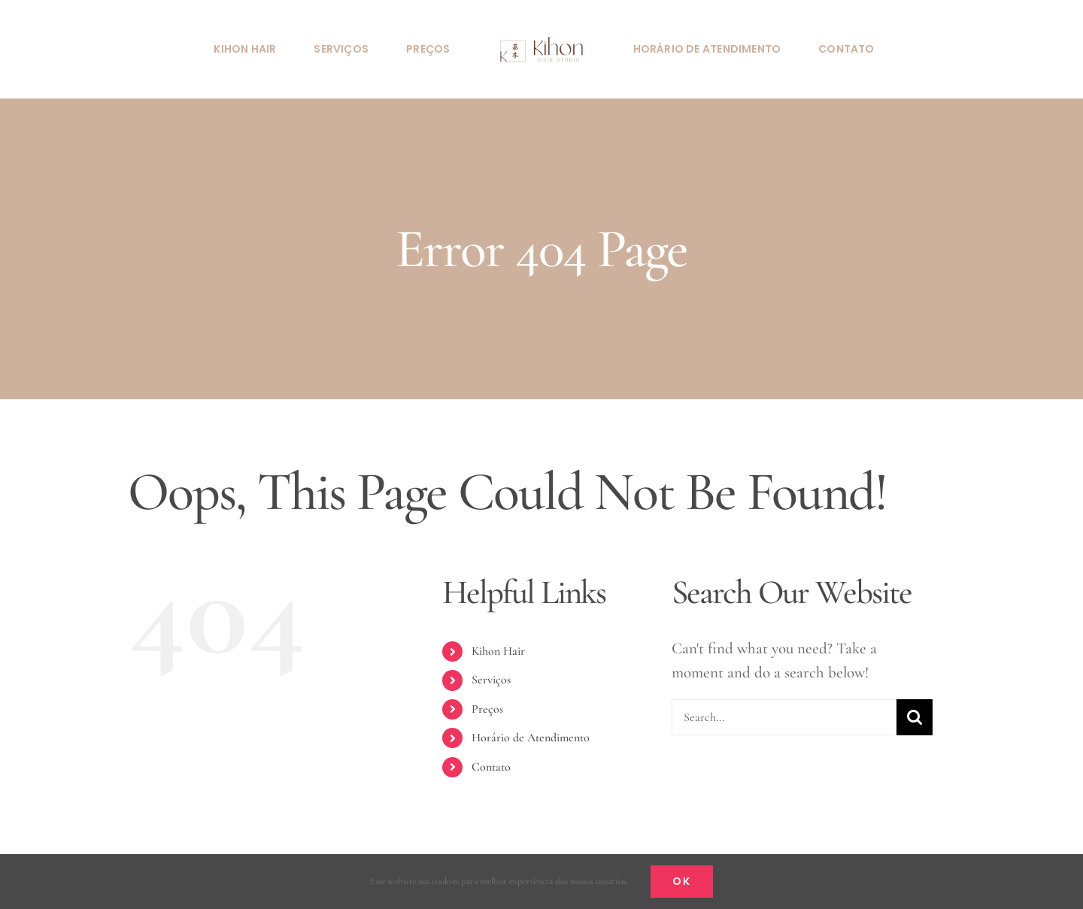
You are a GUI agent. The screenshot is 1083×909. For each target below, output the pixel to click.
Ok (681, 881)
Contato (491, 766)
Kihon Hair (498, 651)
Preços (487, 709)
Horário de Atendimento (531, 737)
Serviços (491, 679)
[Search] (914, 717)
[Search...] (784, 717)
